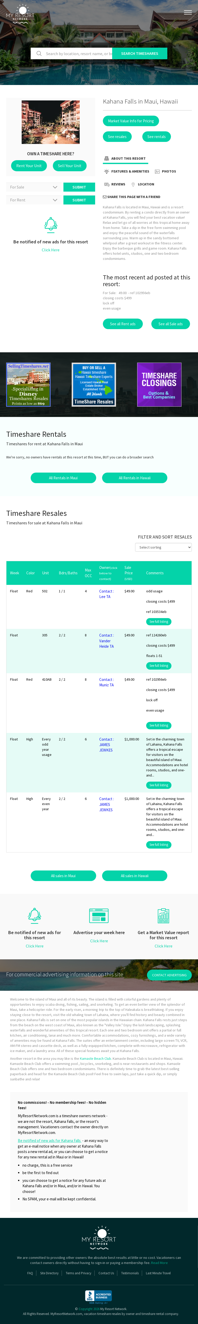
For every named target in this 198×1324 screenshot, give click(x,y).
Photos (164, 172)
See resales (117, 136)
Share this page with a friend (131, 196)
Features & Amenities (126, 172)
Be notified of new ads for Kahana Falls (49, 1140)
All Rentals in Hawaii (135, 477)
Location (141, 185)
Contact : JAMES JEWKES (106, 745)
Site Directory (49, 1273)
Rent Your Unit (29, 165)
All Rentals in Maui (63, 477)
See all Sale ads (171, 323)
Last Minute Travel (158, 1273)
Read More (159, 1262)
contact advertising (169, 975)
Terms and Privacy (78, 1273)
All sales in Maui (63, 875)
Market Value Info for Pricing (131, 120)
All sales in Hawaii (134, 875)
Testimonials (130, 1273)
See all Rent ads (123, 323)
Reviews (114, 185)
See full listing (159, 621)
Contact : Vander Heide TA (106, 641)
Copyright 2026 (89, 1309)
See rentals (156, 136)
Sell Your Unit (69, 165)
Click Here (51, 249)
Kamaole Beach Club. (96, 1058)
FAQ (30, 1273)
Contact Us (106, 1273)
